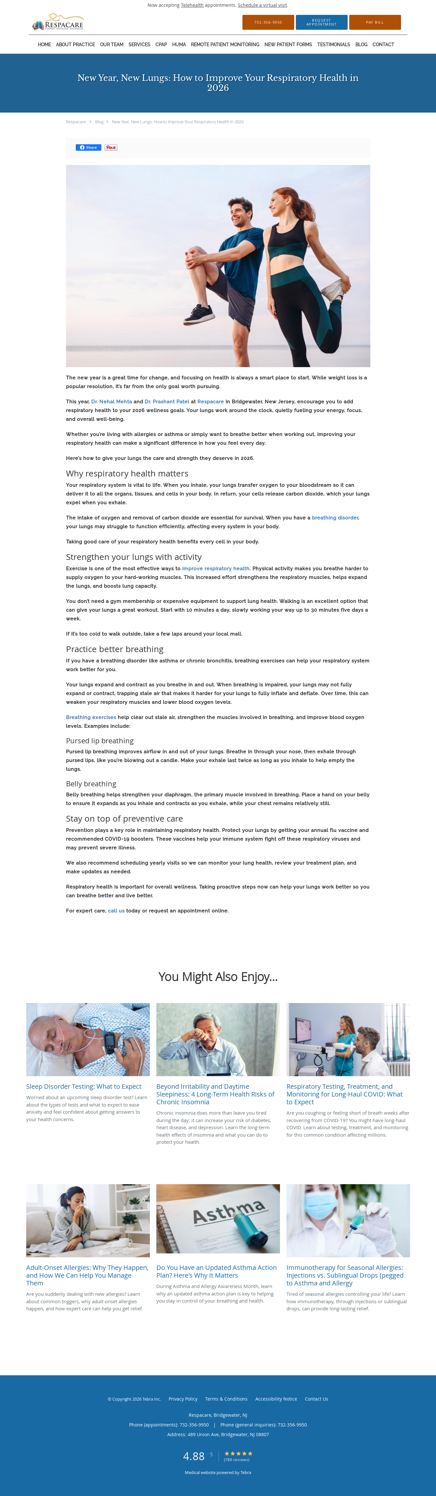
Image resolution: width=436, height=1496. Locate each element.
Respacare (76, 122)
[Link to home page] (48, 22)
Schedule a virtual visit (262, 5)
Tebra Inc (151, 1399)
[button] (322, 22)
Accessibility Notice (276, 1399)
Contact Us (316, 1399)
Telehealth (192, 5)
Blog (99, 122)
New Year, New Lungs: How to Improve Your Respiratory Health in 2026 (178, 122)
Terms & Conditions (226, 1399)
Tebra (245, 1472)
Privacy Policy (183, 1399)
